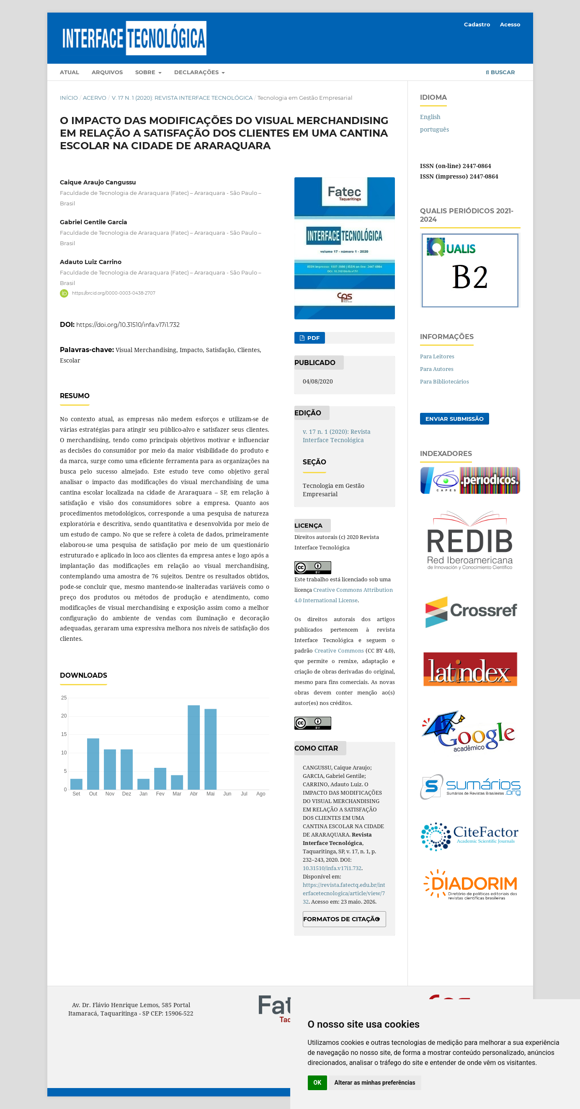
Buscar (500, 72)
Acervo (94, 97)
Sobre (146, 72)
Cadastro (477, 24)
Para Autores (437, 369)
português (434, 129)
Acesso (510, 24)
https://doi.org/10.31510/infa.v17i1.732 (128, 325)
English (430, 117)
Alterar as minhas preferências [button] (375, 1082)
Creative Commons (339, 650)
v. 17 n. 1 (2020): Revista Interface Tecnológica (182, 97)
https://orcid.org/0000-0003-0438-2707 (113, 293)
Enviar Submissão (454, 418)
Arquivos (107, 72)
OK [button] (318, 1082)
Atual (69, 72)
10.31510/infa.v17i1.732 (332, 868)
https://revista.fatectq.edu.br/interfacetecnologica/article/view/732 (344, 893)
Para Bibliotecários (444, 381)
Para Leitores (437, 356)
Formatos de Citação (341, 919)
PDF (313, 337)
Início (69, 97)
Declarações (197, 72)
